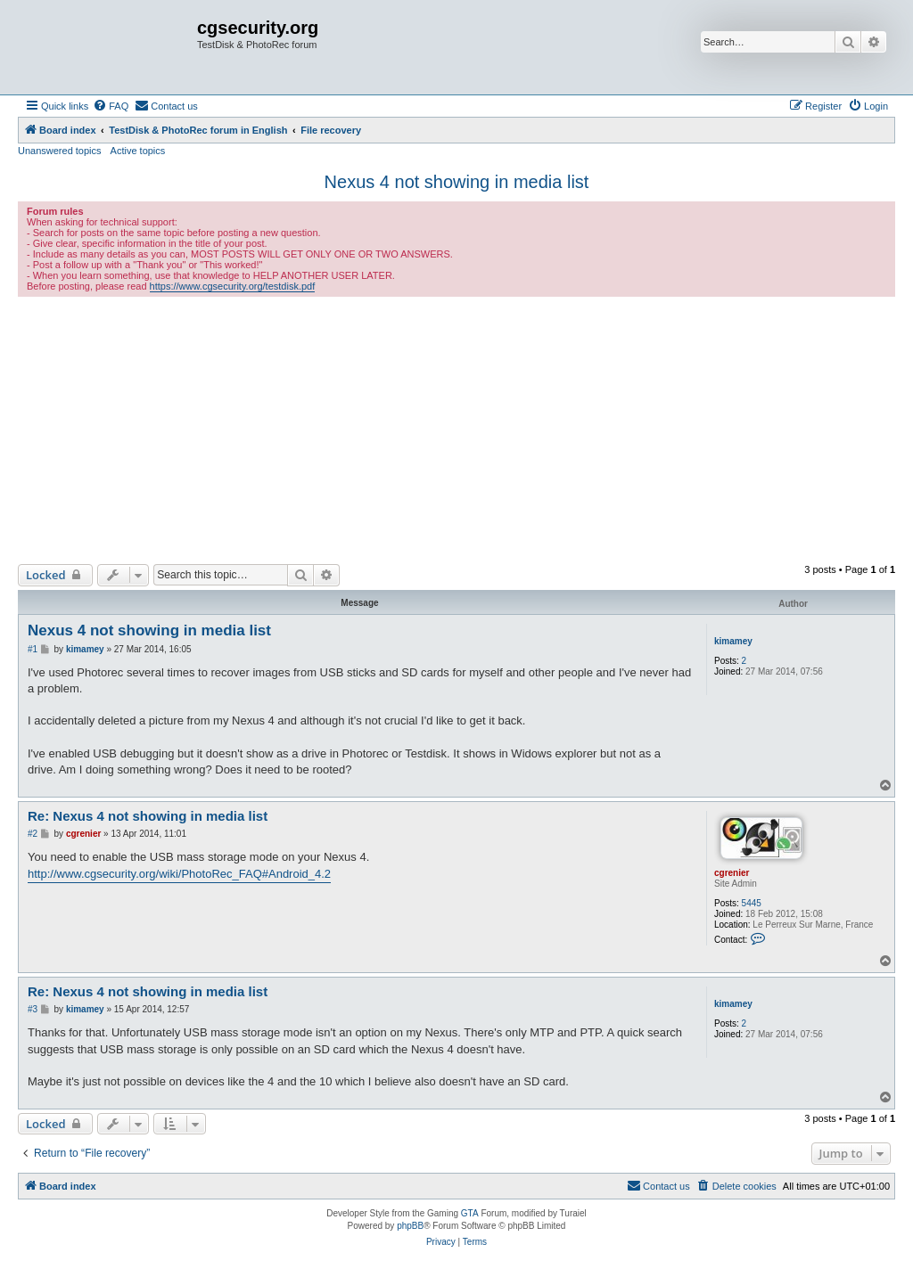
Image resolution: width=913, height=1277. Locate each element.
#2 (32, 834)
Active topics (138, 150)
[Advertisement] (456, 430)
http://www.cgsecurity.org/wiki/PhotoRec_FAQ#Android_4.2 (179, 873)
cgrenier (731, 873)
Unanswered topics (60, 150)
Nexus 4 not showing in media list (457, 182)
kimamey (733, 641)
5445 (751, 903)
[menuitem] (110, 106)
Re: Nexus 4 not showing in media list (147, 815)
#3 (32, 1009)
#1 (32, 649)
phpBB (410, 1226)
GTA (470, 1213)
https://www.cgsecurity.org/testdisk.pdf (233, 286)
